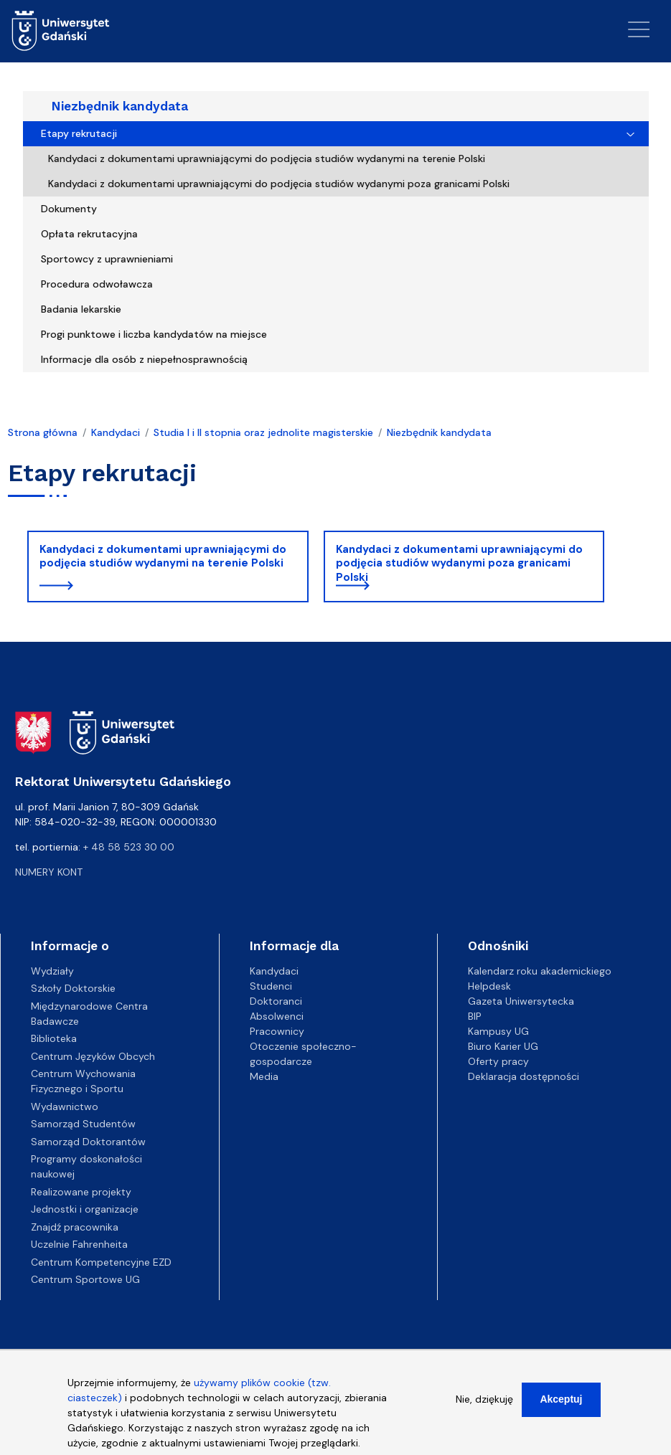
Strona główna (43, 432)
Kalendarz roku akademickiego (539, 971)
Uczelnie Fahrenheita (79, 1244)
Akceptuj (561, 1404)
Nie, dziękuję (484, 1404)
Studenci (271, 986)
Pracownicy (277, 1031)
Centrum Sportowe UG (85, 1279)
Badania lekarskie (81, 309)
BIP (475, 1016)
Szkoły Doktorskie (73, 988)
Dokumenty (69, 208)
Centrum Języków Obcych (93, 1056)
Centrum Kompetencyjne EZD (101, 1262)
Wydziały (52, 971)
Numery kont (49, 872)
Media (264, 1076)
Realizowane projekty (81, 1191)
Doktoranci (276, 1001)
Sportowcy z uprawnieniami (107, 258)
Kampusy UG (498, 1031)
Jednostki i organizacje (85, 1209)
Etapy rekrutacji (79, 133)
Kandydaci (115, 432)
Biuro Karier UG (503, 1046)
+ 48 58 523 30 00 (128, 846)
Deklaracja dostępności (523, 1076)
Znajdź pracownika (74, 1227)
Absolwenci (277, 1016)
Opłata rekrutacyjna (89, 233)
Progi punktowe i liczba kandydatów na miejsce (154, 334)
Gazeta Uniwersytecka (521, 1001)
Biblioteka (54, 1038)
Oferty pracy (498, 1061)
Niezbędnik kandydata (120, 106)
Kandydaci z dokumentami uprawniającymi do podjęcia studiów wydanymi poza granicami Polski (279, 183)
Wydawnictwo (64, 1106)
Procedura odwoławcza (97, 284)
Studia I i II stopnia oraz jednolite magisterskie (263, 432)
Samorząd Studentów (83, 1123)
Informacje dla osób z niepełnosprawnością (144, 359)
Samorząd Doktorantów (88, 1141)
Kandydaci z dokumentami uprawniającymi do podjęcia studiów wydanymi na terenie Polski (266, 158)
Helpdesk (489, 986)
